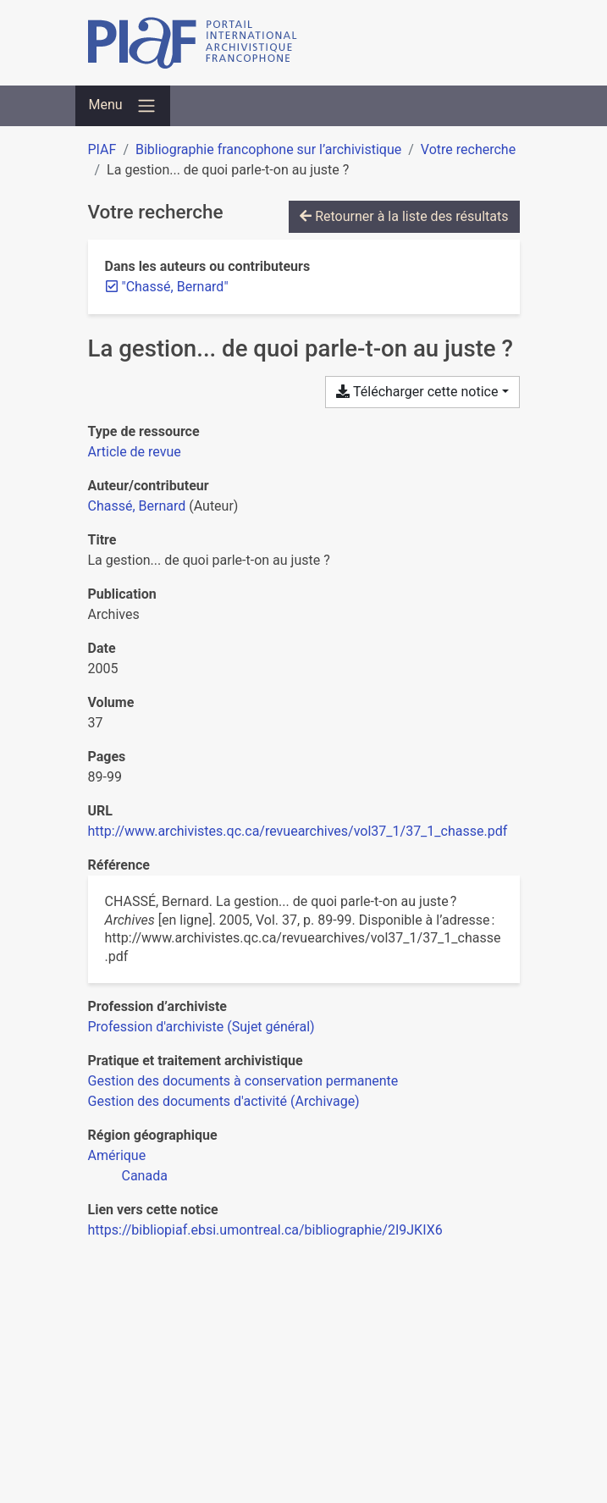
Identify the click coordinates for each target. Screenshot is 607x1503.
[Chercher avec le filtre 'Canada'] (145, 1176)
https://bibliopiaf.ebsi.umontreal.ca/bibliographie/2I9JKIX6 (265, 1230)
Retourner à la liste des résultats (404, 216)
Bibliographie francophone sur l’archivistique (268, 149)
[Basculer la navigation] (122, 106)
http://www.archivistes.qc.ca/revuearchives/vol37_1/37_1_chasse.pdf (298, 831)
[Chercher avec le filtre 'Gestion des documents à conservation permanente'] (243, 1081)
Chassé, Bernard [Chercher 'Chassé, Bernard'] (137, 506)
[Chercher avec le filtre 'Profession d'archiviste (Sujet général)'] (201, 1027)
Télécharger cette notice (417, 392)
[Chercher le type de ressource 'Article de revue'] (134, 452)
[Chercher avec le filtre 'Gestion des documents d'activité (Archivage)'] (224, 1101)
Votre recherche (468, 149)
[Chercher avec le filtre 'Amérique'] (117, 1155)
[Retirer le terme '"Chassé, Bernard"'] (175, 287)
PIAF (102, 149)
